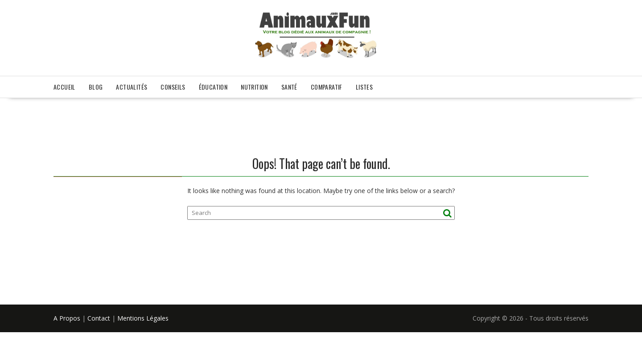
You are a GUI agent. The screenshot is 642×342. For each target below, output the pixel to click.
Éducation (213, 86)
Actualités (131, 86)
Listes (364, 86)
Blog (96, 86)
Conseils (172, 86)
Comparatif (326, 86)
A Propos (67, 318)
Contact (98, 318)
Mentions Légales (143, 318)
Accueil (64, 86)
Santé (289, 86)
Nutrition (254, 86)
